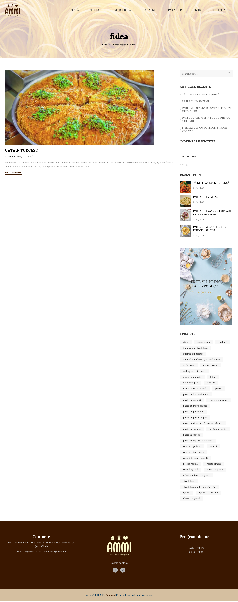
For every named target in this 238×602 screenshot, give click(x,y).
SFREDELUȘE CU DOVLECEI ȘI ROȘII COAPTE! (204, 130)
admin (11, 157)
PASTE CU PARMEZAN (195, 101)
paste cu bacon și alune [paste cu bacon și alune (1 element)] (195, 394)
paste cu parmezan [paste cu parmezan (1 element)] (193, 412)
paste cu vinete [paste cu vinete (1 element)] (217, 429)
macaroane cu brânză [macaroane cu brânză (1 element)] (194, 389)
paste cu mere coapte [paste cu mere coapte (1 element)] (195, 406)
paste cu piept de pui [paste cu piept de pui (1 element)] (195, 418)
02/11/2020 (31, 157)
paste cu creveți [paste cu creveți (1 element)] (192, 400)
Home (106, 44)
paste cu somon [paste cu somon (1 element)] (192, 429)
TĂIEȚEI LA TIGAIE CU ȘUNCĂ (200, 95)
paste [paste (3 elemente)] (218, 389)
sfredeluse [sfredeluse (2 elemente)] (189, 481)
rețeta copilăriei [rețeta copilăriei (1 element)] (192, 447)
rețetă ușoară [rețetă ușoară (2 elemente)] (190, 470)
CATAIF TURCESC (22, 151)
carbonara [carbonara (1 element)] (188, 365)
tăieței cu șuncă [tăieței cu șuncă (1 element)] (191, 499)
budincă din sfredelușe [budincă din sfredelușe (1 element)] (195, 348)
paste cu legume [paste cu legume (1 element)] (219, 400)
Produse (95, 10)
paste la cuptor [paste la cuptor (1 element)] (191, 435)
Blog (197, 10)
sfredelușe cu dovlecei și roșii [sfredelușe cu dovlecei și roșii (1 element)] (199, 487)
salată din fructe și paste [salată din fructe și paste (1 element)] (196, 475)
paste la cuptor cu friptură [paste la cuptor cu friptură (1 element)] (198, 441)
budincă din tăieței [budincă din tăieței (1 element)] (193, 354)
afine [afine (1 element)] (185, 342)
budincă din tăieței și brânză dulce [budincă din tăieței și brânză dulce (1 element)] (201, 360)
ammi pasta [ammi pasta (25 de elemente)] (203, 342)
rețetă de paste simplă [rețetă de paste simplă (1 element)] (195, 458)
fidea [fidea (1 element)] (212, 377)
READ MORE (13, 173)
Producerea (122, 10)
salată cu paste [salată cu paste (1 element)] (215, 470)
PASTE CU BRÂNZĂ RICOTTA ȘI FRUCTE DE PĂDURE (207, 110)
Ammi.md (111, 596)
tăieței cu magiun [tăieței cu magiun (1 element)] (208, 493)
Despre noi (149, 10)
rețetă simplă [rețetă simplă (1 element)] (214, 464)
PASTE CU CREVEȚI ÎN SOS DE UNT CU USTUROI (206, 120)
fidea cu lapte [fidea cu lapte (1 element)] (190, 383)
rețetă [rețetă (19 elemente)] (213, 447)
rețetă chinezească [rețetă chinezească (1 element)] (193, 452)
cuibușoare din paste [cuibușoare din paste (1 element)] (194, 371)
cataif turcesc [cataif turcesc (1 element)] (210, 365)
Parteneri (175, 10)
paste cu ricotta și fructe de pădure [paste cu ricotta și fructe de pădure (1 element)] (202, 423)
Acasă (74, 10)
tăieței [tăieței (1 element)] (186, 493)
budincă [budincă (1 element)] (223, 342)
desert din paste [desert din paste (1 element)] (192, 377)
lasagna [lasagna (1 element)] (211, 383)
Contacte (218, 10)
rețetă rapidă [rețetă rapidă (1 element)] (190, 464)
